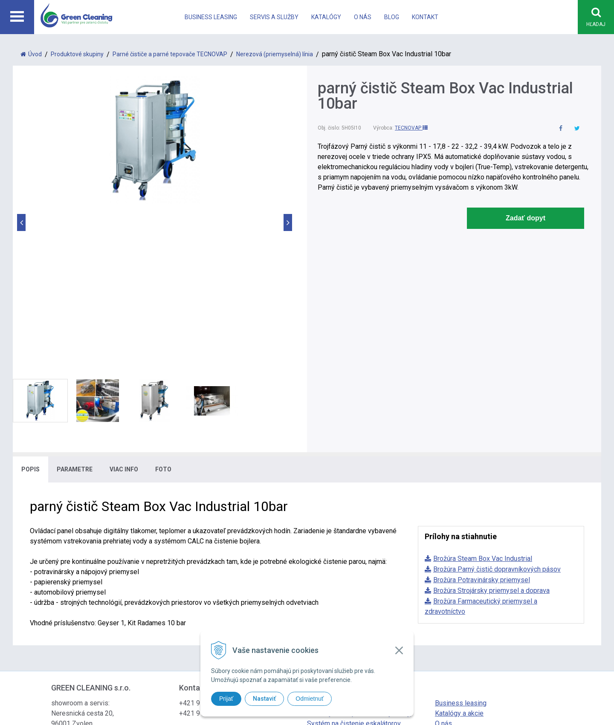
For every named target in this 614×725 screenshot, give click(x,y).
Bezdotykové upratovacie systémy (359, 550)
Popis (30, 305)
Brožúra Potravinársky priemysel (481, 416)
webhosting (380, 619)
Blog (391, 17)
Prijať (226, 698)
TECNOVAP (411, 128)
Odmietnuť (309, 698)
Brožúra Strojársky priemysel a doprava (491, 427)
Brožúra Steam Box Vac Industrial (482, 395)
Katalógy (326, 17)
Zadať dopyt (525, 218)
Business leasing (211, 17)
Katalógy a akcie (459, 550)
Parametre (75, 305)
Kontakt (425, 17)
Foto (163, 305)
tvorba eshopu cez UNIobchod (329, 619)
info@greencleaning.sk (213, 570)
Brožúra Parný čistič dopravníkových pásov (497, 405)
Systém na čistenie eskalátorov (354, 560)
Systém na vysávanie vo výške (352, 570)
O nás (362, 17)
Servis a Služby (274, 17)
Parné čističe (326, 539)
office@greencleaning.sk (215, 580)
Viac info (124, 305)
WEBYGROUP (439, 619)
